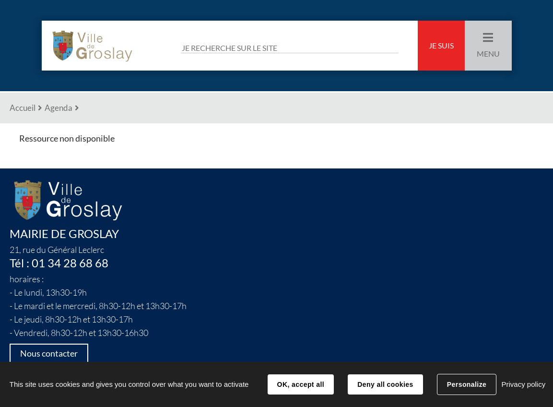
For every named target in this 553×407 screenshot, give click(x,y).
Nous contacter (49, 353)
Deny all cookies (385, 384)
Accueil (22, 107)
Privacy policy (523, 384)
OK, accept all (300, 384)
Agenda (58, 107)
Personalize (466, 384)
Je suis (441, 45)
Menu (488, 53)
